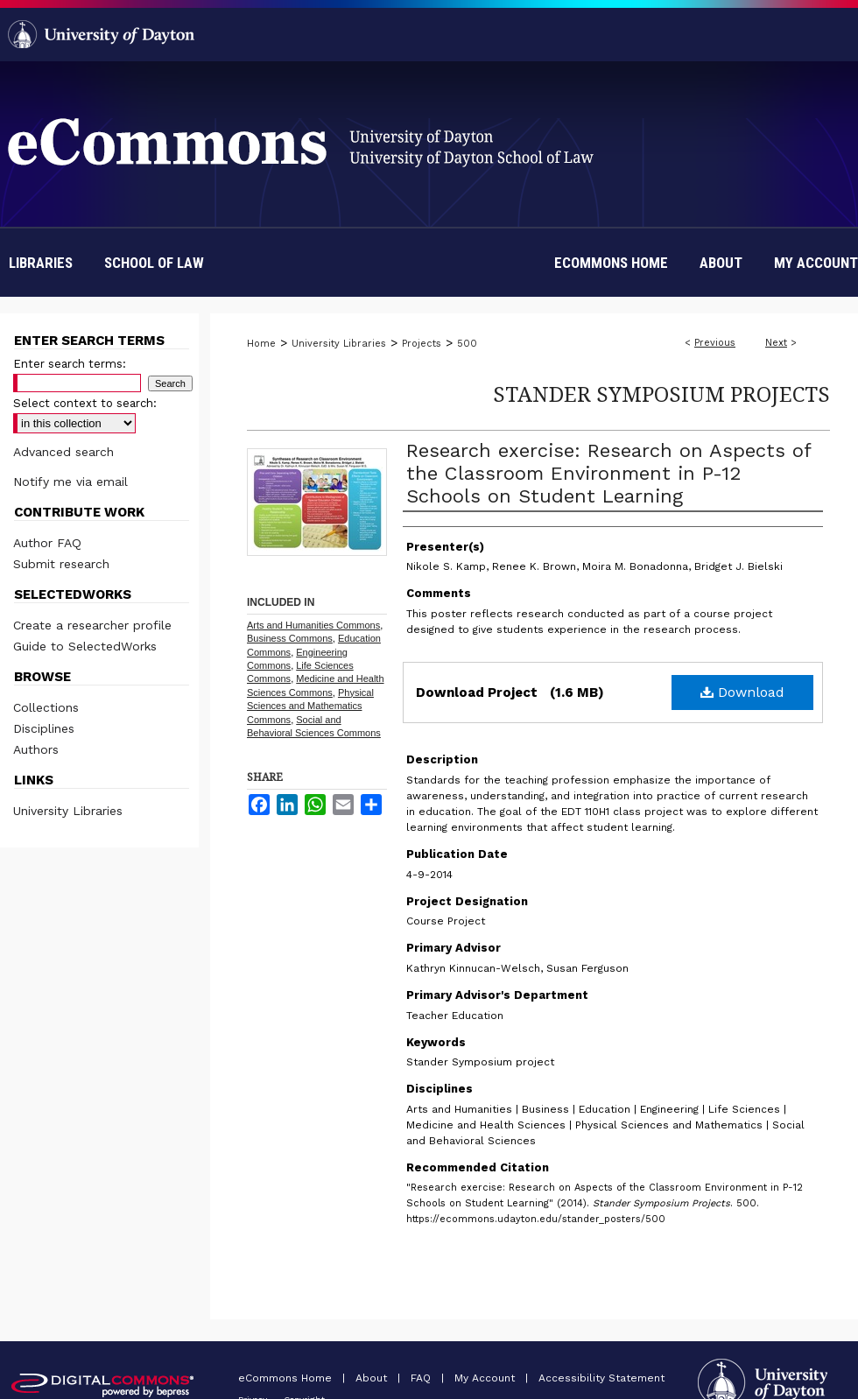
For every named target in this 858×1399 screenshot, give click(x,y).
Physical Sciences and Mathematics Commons (310, 706)
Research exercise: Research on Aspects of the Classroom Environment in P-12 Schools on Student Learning (608, 473)
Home (261, 343)
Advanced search (63, 452)
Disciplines (43, 728)
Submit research (61, 564)
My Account (486, 1378)
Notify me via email (70, 482)
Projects (421, 343)
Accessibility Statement (601, 1378)
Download (742, 692)
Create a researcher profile (92, 625)
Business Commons (290, 638)
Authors (36, 749)
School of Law (154, 262)
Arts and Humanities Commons (313, 625)
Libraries (41, 262)
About (372, 1378)
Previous (714, 342)
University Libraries (339, 343)
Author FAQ (47, 543)
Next (776, 342)
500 (467, 343)
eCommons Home (286, 1378)
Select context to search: (85, 403)
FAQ (422, 1378)
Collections (46, 707)
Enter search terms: (69, 363)
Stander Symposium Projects (661, 393)
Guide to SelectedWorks (85, 646)
